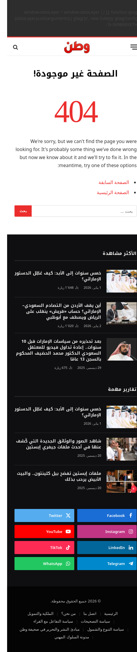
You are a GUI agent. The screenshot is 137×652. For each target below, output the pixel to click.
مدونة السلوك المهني (64, 637)
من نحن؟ (61, 613)
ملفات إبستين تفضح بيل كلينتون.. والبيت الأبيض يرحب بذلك (52, 476)
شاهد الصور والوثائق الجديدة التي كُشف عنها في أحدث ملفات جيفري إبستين (51, 444)
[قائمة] (127, 47)
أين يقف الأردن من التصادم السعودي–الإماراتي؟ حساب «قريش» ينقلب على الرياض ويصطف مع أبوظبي (54, 311)
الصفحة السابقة (106, 182)
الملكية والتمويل (33, 613)
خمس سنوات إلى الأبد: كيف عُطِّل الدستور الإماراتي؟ (50, 276)
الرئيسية (104, 613)
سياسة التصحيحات (88, 621)
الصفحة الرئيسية (106, 192)
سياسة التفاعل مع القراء (46, 621)
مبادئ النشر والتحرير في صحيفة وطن (42, 629)
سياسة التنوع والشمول (98, 629)
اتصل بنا (82, 613)
